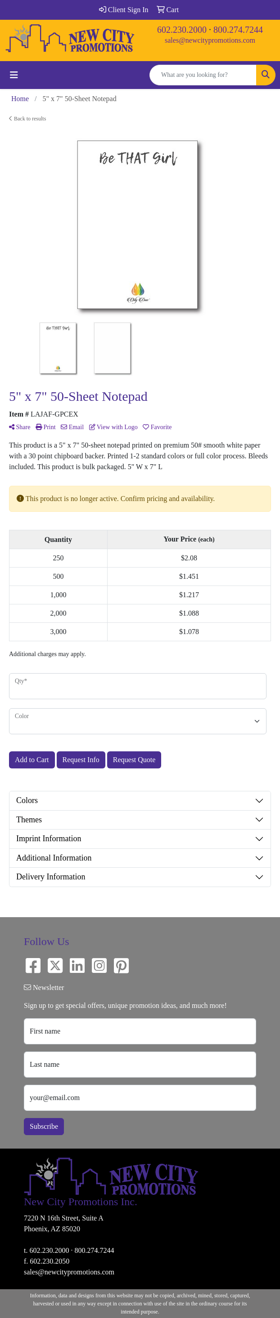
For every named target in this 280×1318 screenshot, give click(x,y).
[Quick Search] (203, 75)
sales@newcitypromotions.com (210, 40)
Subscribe (44, 1126)
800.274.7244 (238, 30)
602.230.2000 (182, 30)
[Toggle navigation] (14, 75)
